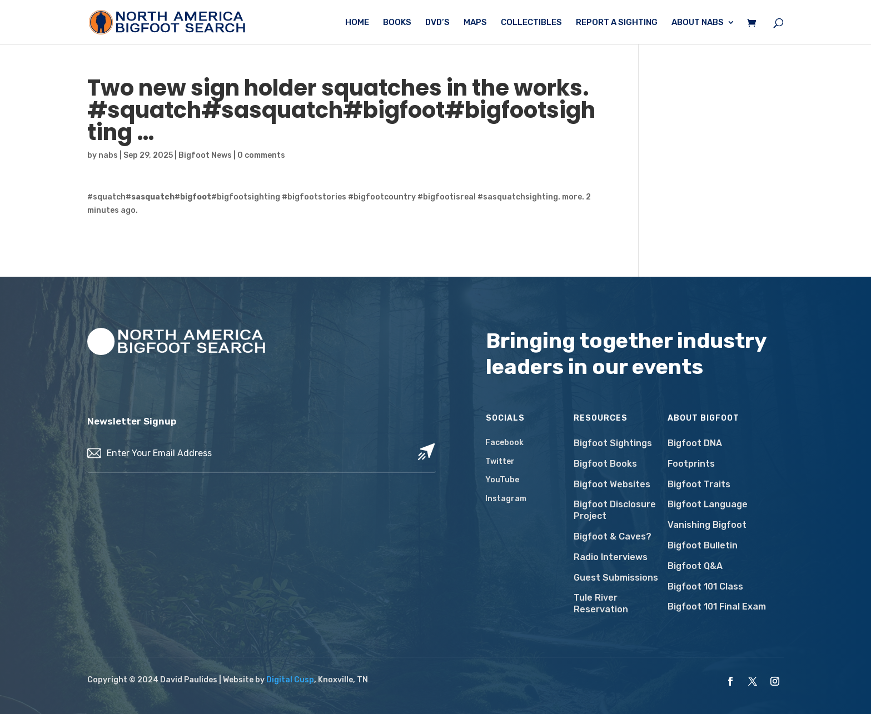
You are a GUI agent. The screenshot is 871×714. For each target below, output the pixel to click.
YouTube (502, 480)
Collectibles (531, 22)
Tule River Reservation (601, 603)
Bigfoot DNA (695, 443)
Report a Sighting (617, 22)
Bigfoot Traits (699, 484)
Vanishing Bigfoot (707, 525)
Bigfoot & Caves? (612, 536)
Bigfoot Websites (612, 484)
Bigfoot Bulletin (703, 545)
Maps (475, 22)
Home (357, 22)
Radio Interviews (611, 557)
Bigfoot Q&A (695, 566)
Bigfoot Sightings (613, 443)
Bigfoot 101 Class (705, 586)
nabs (108, 155)
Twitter (500, 461)
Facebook (504, 442)
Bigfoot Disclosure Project (615, 510)
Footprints (691, 463)
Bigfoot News (205, 155)
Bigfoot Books (605, 463)
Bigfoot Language (708, 504)
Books (397, 22)
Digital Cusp (290, 680)
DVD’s (437, 22)
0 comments (261, 155)
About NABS (697, 22)
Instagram (505, 498)
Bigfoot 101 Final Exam (717, 606)
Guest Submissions (616, 577)
